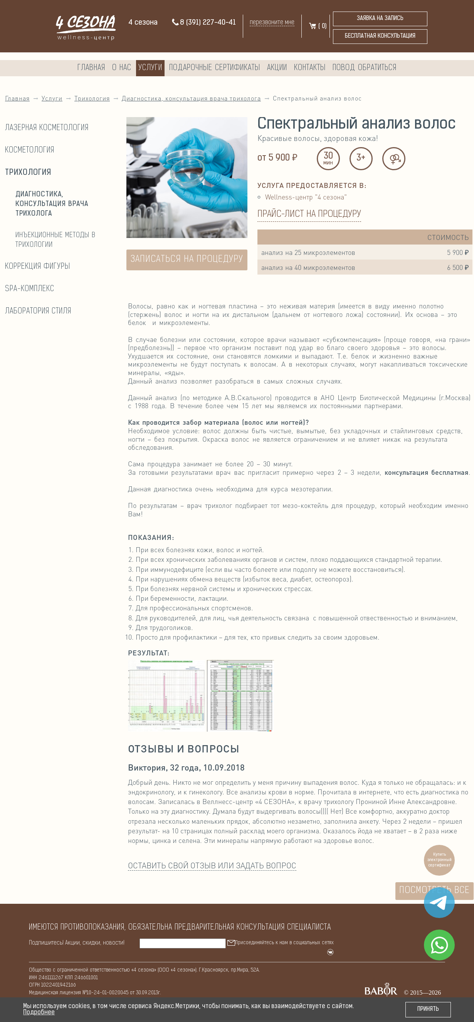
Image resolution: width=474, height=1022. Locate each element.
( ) (317, 26)
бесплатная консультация (380, 36)
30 (328, 159)
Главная (91, 68)
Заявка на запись (380, 19)
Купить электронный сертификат (439, 860)
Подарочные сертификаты (214, 68)
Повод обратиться (365, 68)
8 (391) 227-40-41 (203, 23)
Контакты (310, 68)
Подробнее (39, 1013)
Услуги (150, 68)
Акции (277, 68)
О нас (121, 68)
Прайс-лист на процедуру (309, 214)
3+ (360, 158)
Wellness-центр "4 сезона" (306, 196)
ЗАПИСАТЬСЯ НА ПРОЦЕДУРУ (187, 259)
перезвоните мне (272, 22)
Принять (428, 1009)
